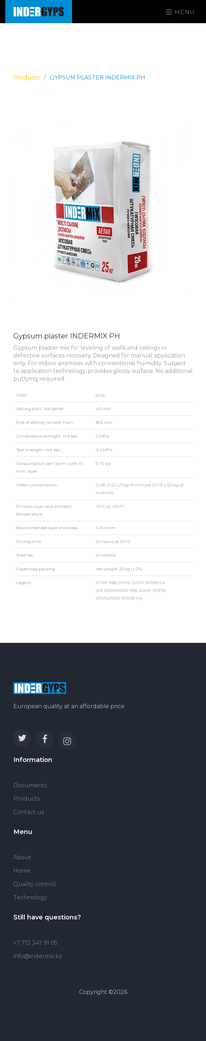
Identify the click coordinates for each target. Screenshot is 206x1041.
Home (22, 870)
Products (26, 77)
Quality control (34, 884)
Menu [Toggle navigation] (180, 12)
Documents (30, 785)
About (22, 857)
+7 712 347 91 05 (35, 942)
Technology (30, 897)
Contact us (28, 812)
